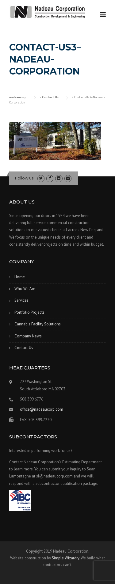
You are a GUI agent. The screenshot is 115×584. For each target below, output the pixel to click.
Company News (28, 336)
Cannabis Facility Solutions (37, 324)
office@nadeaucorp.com (41, 409)
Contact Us (23, 347)
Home (19, 277)
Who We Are (24, 288)
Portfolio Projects (29, 312)
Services (21, 300)
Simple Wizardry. (66, 558)
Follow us (24, 177)
